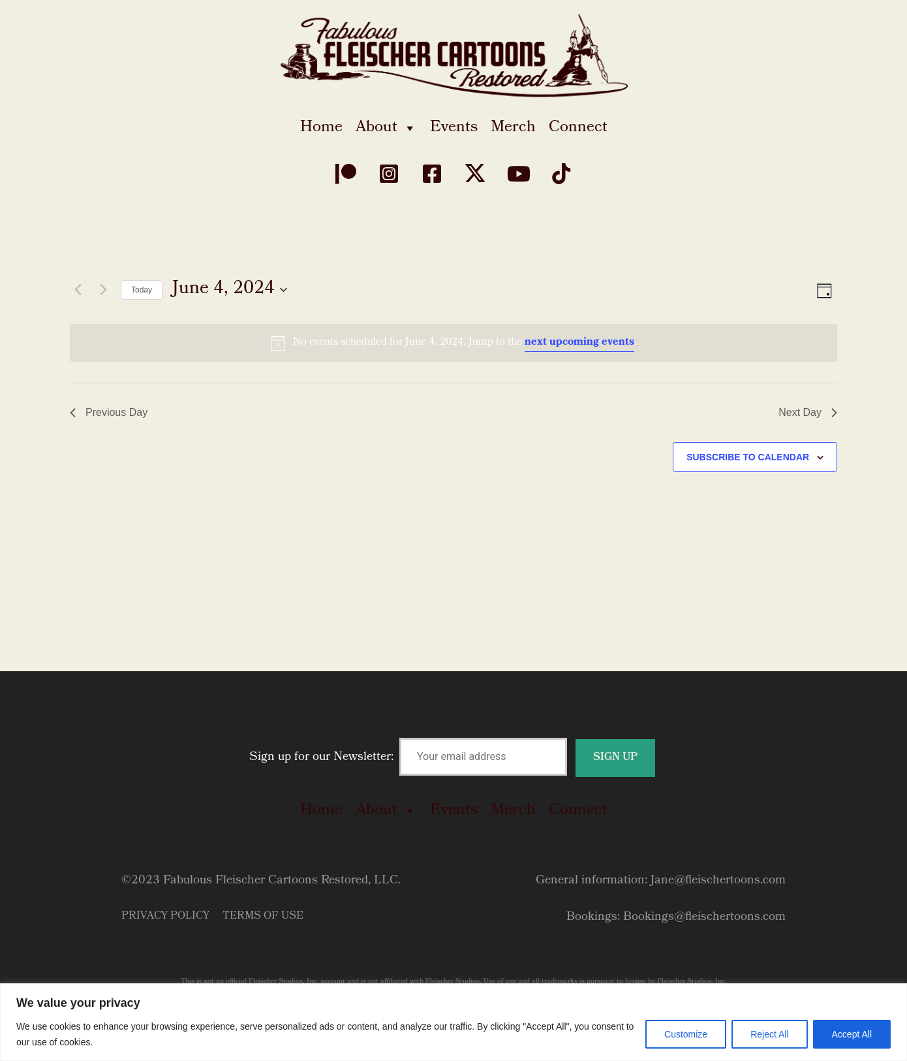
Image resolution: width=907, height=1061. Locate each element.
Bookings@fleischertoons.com (704, 918)
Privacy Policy (165, 916)
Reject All (769, 1034)
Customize (685, 1034)
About (386, 128)
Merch (513, 128)
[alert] (453, 343)
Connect (578, 128)
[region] (453, 1022)
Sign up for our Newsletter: (452, 758)
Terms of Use (263, 916)
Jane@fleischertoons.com (718, 881)
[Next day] (103, 290)
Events (454, 128)
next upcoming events (579, 342)
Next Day (807, 412)
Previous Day (108, 412)
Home (321, 128)
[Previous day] (77, 290)
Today (141, 289)
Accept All (852, 1034)
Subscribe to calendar (747, 457)
